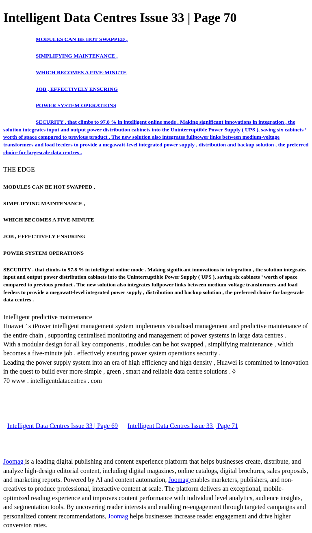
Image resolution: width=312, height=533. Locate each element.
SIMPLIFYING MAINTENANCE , (77, 56)
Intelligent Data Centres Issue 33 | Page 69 (62, 425)
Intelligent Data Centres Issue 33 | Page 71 (183, 425)
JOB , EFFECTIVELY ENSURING (77, 89)
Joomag (14, 461)
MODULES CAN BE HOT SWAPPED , (82, 39)
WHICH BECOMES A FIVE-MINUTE (81, 72)
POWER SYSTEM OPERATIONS (76, 105)
